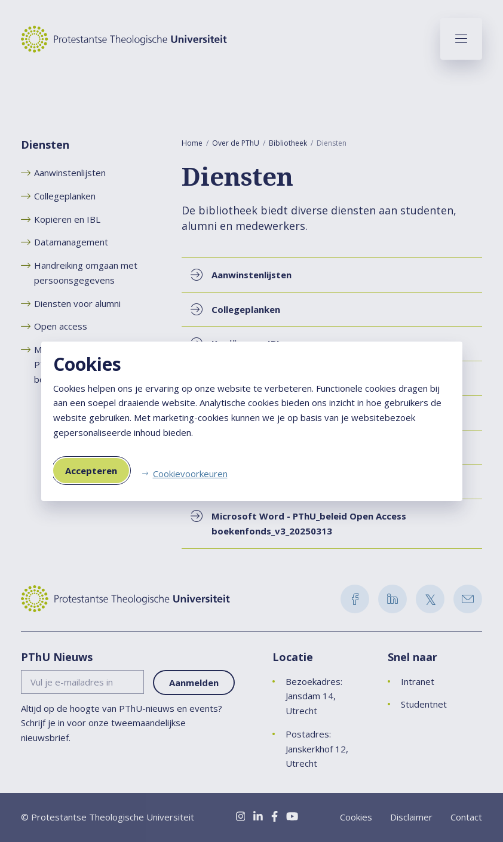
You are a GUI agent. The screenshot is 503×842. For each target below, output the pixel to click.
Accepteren (91, 471)
